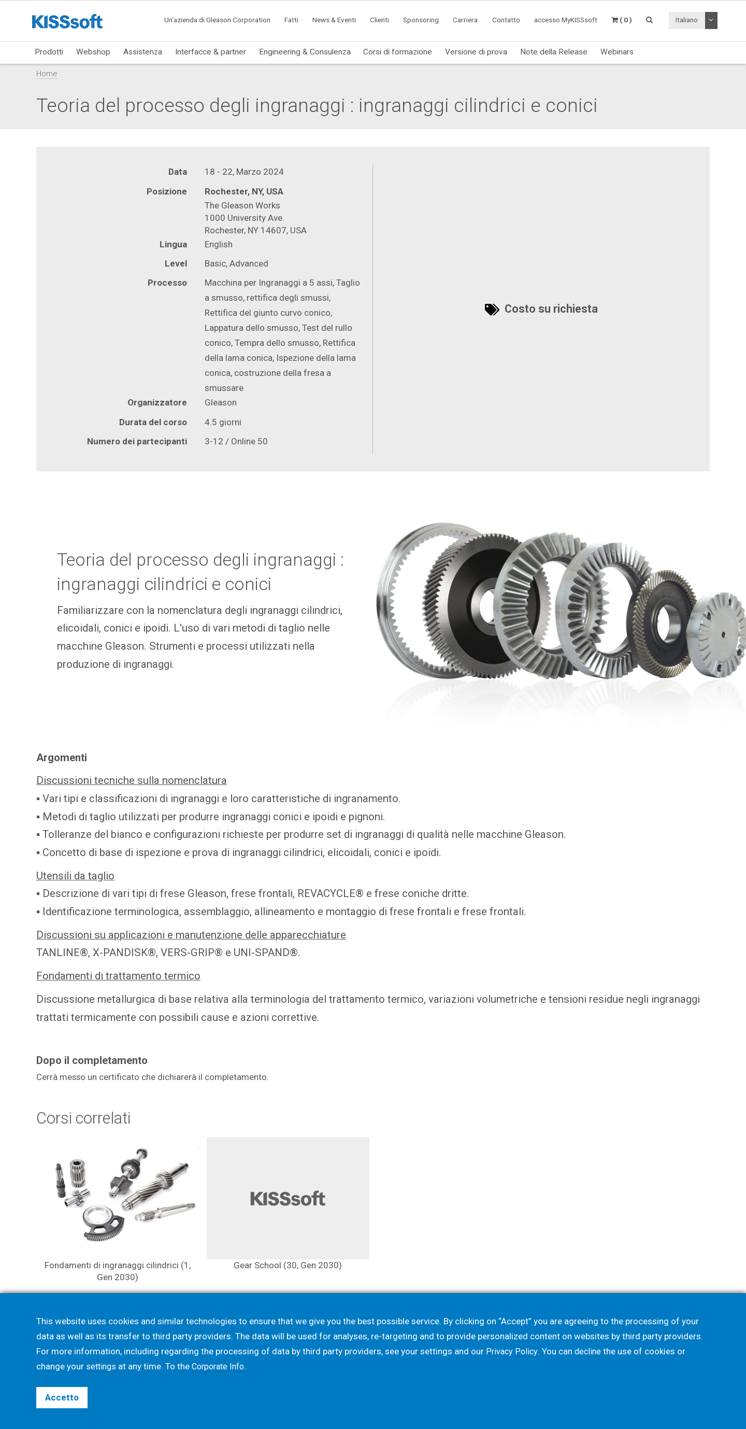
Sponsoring (421, 20)
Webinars (617, 52)
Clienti (379, 20)
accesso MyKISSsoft (565, 20)
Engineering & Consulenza (305, 52)
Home (47, 73)
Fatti (291, 20)
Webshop (93, 52)
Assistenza (142, 52)
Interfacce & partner (210, 52)
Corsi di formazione (397, 52)
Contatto (506, 20)
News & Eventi (334, 20)
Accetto (62, 1397)
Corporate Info (222, 1366)
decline (590, 1351)
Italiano (687, 20)
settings (102, 1366)
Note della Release (553, 52)
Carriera (465, 20)
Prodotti (49, 52)
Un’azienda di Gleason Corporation (217, 20)
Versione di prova (476, 52)
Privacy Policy (512, 1351)
